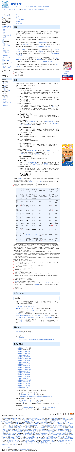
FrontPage (5, 83)
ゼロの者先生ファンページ (27, 395)
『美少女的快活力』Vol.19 (42, 427)
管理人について (7, 67)
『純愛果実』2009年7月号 (23, 362)
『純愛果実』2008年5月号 (23, 374)
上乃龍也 (5, 36)
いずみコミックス (32, 183)
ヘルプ (47, 9)
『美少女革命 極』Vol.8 (16, 430)
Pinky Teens (6, 52)
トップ (4, 9)
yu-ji (14, 450)
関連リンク (19, 21)
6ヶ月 (28, 308)
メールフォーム (7, 66)
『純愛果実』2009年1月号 (23, 367)
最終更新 (41, 9)
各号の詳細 (19, 23)
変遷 (17, 16)
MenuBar (64, 442)
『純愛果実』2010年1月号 (23, 357)
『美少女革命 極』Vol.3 (62, 430)
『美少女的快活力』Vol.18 (38, 429)
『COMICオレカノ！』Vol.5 (47, 441)
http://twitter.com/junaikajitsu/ (26, 333)
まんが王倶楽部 (20, 317)
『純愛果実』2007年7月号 (23, 383)
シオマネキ (27, 426)
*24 (14, 279)
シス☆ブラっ (69, 425)
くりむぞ (5, 86)
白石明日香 (6, 39)
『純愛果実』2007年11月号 (23, 380)
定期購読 (21, 19)
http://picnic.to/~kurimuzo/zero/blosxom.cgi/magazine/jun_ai (36, 396)
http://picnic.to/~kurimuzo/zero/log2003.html (31, 402)
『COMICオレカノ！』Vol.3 (12, 441)
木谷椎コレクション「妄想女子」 (13, 419)
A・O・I (16, 444)
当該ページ (31, 306)
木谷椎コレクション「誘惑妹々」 (34, 419)
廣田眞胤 (5, 37)
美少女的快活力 (7, 57)
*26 (14, 282)
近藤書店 (18, 314)
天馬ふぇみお (35, 421)
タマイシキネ (20, 425)
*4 (13, 75)
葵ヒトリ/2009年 (46, 423)
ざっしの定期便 (31, 310)
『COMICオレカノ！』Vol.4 (29, 441)
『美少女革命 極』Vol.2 (38, 432)
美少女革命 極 (6, 45)
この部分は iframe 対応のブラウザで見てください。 (67, 36)
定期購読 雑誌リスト (32, 317)
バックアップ (16, 9)
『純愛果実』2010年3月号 (23, 355)
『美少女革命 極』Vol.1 (14, 433)
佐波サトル (8, 423)
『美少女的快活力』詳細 (43, 46)
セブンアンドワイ (21, 306)
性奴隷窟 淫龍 (8, 422)
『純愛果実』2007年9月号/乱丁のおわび (49, 438)
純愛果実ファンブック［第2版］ (37, 418)
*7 (13, 185)
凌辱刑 (4, 101)
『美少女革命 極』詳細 (46, 61)
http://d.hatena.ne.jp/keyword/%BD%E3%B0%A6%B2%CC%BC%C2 (37, 339)
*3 (17, 52)
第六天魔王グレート (56, 421)
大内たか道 (8, 35)
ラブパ (9, 51)
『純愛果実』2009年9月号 (23, 360)
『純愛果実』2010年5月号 (23, 353)
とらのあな (19, 321)
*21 (52, 225)
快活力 (24, 284)
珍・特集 (45, 421)
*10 (14, 251)
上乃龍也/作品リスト (41, 422)
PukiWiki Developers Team (23, 449)
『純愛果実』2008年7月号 (23, 373)
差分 (10, 9)
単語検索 (34, 9)
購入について (19, 18)
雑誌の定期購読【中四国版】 (24, 315)
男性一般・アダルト (40, 315)
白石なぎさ (25, 421)
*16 (52, 209)
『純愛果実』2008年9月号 (23, 371)
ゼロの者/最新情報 (49, 425)
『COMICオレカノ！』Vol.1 (14, 442)
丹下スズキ (67, 421)
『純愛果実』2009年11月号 (23, 358)
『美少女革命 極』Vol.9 (54, 429)
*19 (14, 270)
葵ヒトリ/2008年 (58, 423)
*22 (57, 225)
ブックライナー (20, 310)
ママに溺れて (9, 425)
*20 (51, 225)
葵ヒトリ (5, 32)
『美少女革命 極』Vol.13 (53, 432)
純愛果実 (16, 3)
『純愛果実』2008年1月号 (23, 378)
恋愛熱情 (5, 51)
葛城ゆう (24, 423)
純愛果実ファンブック (67, 418)
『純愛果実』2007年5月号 (23, 385)
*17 (52, 210)
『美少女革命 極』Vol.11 (30, 433)
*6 (13, 181)
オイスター (51, 426)
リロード (23, 9)
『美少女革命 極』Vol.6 (47, 430)
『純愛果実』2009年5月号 (23, 364)
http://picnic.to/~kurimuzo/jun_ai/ (46, 407)
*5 (13, 178)
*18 (21, 214)
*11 (14, 252)
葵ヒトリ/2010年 (34, 423)
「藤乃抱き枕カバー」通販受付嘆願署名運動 (36, 442)
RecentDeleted (54, 442)
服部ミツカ (65, 419)
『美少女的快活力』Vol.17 (21, 429)
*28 (41, 240)
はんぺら (71, 426)
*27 (41, 235)
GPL (34, 449)
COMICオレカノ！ (23, 58)
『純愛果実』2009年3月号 (23, 365)
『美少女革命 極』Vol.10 (46, 433)
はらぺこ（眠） (61, 426)
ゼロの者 (5, 30)
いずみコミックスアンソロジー (34, 181)
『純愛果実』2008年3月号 (23, 376)
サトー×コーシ (17, 426)
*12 (20, 205)
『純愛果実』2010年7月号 (23, 351)
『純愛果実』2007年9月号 (23, 381)
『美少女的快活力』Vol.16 (59, 427)
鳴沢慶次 (48, 419)
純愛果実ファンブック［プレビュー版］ (60, 422)
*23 (21, 229)
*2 (45, 44)
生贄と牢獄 (19, 422)
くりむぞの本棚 (23, 407)
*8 (17, 201)
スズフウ (7, 426)
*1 (13, 69)
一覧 (30, 9)
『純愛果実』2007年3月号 (23, 387)
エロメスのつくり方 (39, 426)
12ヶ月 (32, 308)
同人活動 (6, 60)
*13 (29, 204)
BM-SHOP (19, 308)
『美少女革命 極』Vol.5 (22, 432)
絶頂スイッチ (29, 422)
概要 (17, 14)
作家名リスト (7, 27)
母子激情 (56, 419)
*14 (51, 205)
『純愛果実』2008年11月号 (23, 369)
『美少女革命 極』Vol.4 (7, 432)
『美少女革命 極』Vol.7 (31, 430)
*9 (13, 248)
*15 (14, 264)
